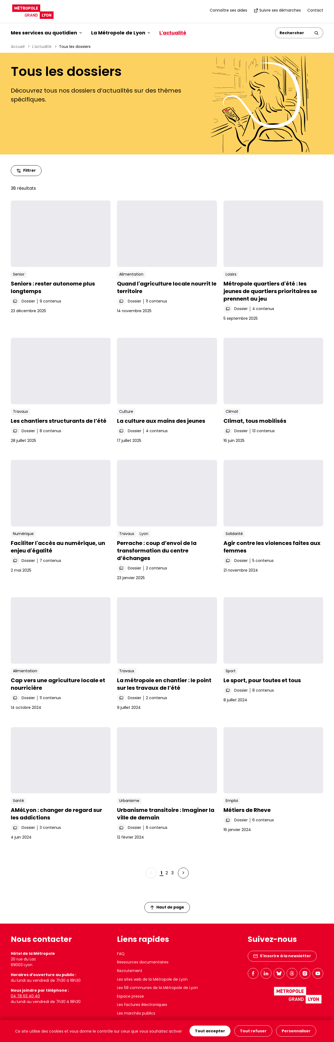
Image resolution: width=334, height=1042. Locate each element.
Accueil (18, 46)
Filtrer (26, 170)
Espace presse (130, 996)
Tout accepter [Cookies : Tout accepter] (210, 1031)
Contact (315, 10)
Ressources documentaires (142, 962)
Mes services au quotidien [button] (46, 32)
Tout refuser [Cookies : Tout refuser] (253, 1031)
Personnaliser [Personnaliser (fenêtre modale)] (296, 1031)
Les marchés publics (136, 1013)
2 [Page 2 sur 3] (167, 873)
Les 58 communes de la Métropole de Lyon (157, 987)
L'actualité (172, 32)
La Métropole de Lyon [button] (120, 32)
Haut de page (167, 907)
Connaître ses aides (228, 10)
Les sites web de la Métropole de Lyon (152, 979)
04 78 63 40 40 (25, 996)
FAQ (121, 953)
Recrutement (129, 970)
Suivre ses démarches (277, 10)
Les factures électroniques (142, 1004)
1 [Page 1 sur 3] (161, 873)
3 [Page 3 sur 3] (172, 873)
